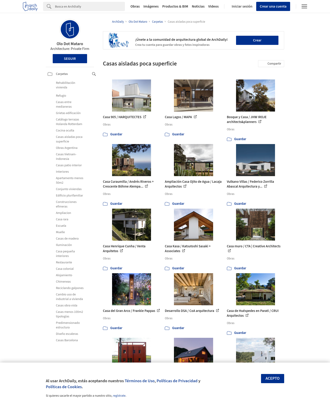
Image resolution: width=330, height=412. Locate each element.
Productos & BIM (175, 6)
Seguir (70, 58)
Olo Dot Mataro (70, 44)
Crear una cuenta (273, 6)
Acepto (273, 378)
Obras (135, 6)
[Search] (90, 6)
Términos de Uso (139, 381)
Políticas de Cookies (64, 387)
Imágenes (151, 6)
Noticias (198, 6)
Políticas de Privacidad (177, 381)
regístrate (119, 395)
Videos (213, 6)
